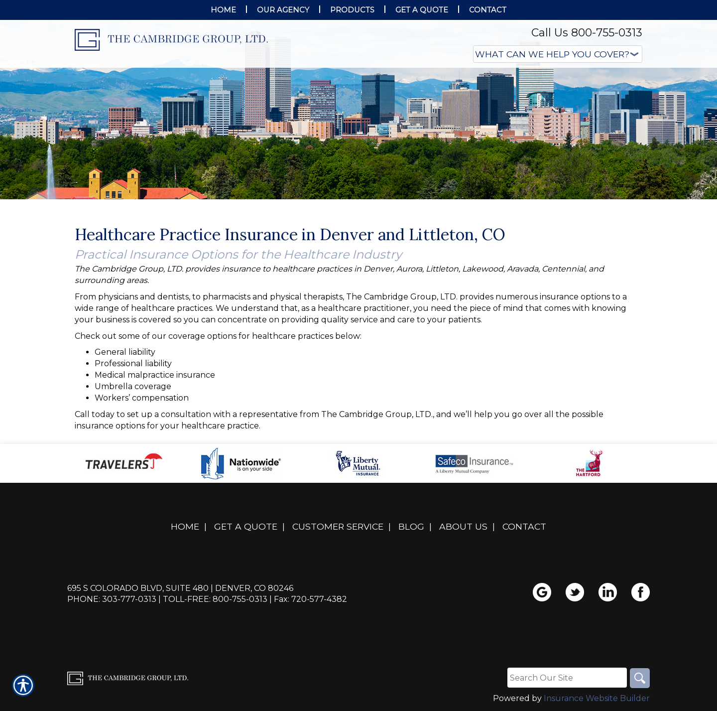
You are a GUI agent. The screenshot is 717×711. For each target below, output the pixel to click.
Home (185, 526)
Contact (524, 526)
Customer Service (337, 526)
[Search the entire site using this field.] (567, 678)
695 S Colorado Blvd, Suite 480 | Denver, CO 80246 (180, 588)
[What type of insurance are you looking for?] (557, 54)
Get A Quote (245, 526)
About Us (463, 526)
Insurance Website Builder (597, 698)
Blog (411, 526)
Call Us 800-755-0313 (586, 32)
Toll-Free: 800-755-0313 (215, 599)
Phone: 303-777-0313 (111, 599)
